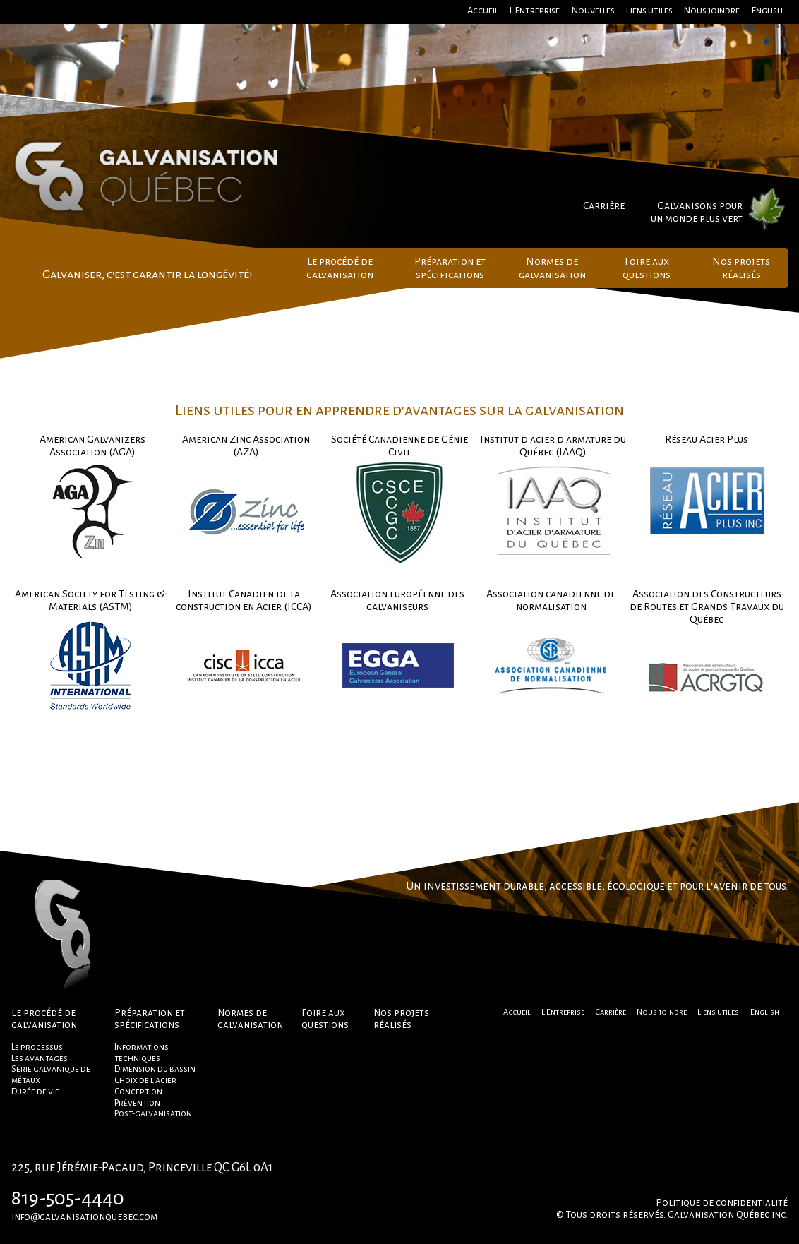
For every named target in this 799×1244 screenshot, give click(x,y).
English (767, 10)
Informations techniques (141, 1052)
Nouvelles (593, 10)
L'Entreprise (535, 10)
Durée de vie (35, 1091)
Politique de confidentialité (722, 1202)
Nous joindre (712, 10)
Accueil (482, 10)
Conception (138, 1091)
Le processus (37, 1047)
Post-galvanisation (153, 1113)
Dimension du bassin (155, 1069)
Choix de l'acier (145, 1080)
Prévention (137, 1103)
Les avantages (39, 1058)
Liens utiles (649, 10)
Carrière (604, 205)
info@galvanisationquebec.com (84, 1217)
